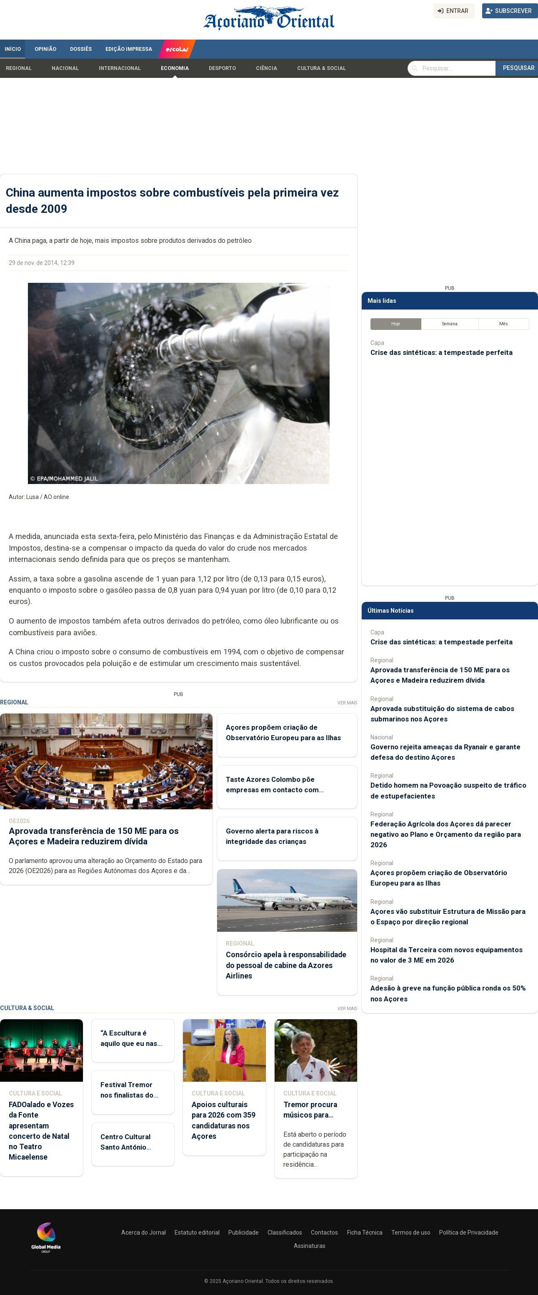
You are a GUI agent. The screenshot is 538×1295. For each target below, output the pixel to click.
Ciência (266, 68)
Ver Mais (347, 703)
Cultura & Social (321, 68)
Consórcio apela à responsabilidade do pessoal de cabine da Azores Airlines (286, 965)
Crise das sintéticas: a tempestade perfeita (441, 353)
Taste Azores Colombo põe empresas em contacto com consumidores (272, 789)
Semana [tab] (450, 324)
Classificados (285, 1232)
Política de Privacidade (468, 1232)
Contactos (324, 1232)
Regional (19, 68)
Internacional (120, 68)
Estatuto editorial (197, 1232)
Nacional (65, 68)
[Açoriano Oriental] (46, 1253)
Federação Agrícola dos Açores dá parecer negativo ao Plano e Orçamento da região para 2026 (445, 834)
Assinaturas (309, 1246)
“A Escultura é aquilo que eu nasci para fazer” (131, 1043)
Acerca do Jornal (143, 1232)
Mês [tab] (503, 324)
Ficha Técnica (365, 1232)
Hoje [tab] (395, 324)
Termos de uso (410, 1232)
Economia (175, 68)
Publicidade (243, 1232)
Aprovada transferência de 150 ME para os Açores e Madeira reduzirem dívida (94, 836)
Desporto (222, 68)
